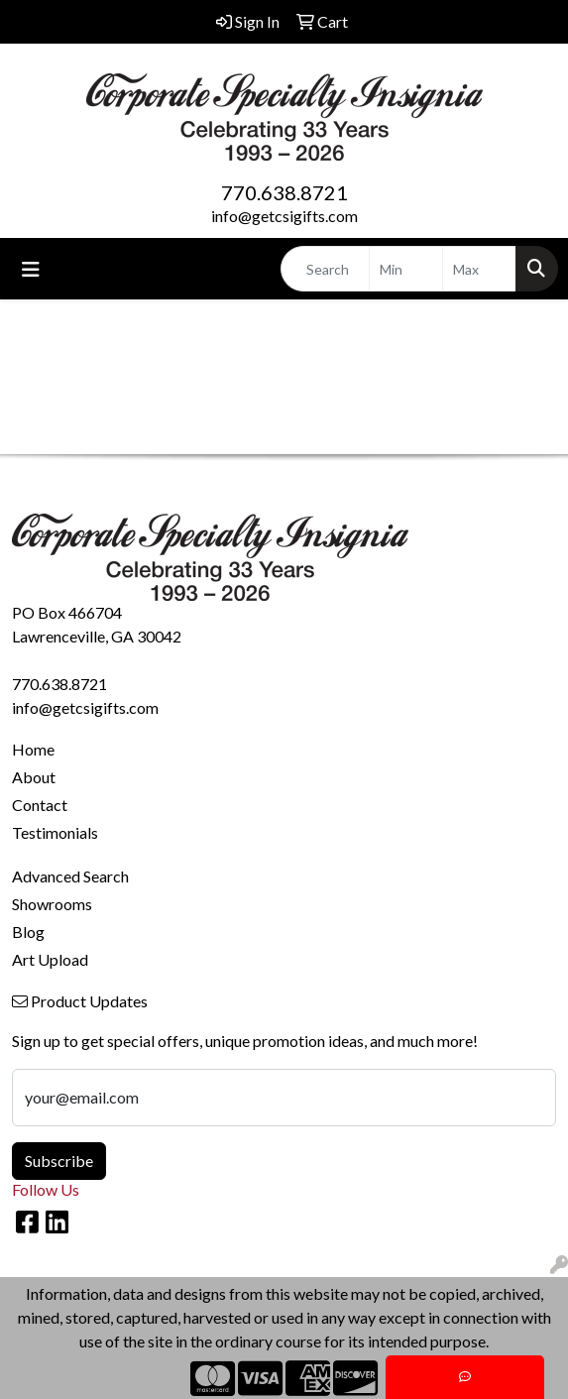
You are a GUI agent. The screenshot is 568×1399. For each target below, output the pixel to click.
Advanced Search (70, 876)
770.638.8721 (284, 192)
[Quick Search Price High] (479, 268)
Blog (28, 931)
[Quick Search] (325, 268)
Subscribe (59, 1160)
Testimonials (55, 832)
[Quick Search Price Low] (406, 268)
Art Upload (50, 959)
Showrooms (52, 903)
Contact (39, 804)
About (34, 776)
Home (33, 749)
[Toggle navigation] (31, 269)
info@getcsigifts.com (284, 215)
